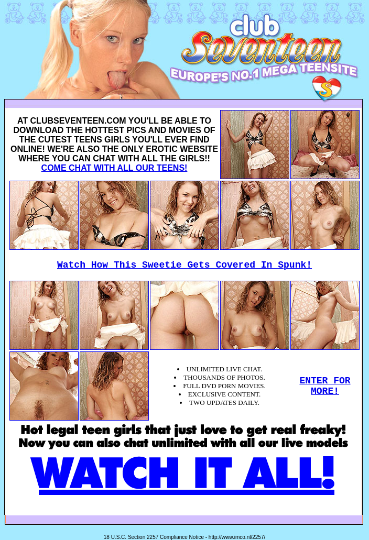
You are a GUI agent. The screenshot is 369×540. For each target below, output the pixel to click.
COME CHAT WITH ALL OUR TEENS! (114, 167)
